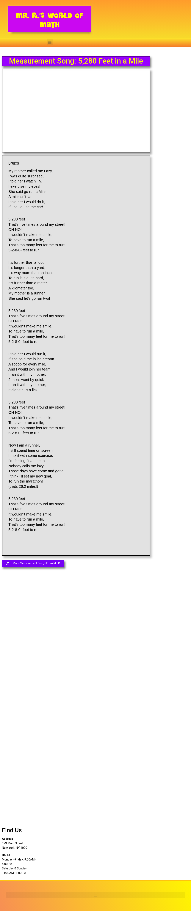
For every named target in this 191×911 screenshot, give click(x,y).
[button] (50, 42)
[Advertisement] (19, 635)
